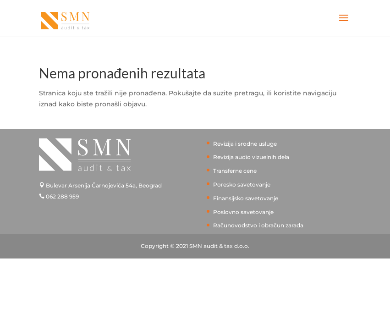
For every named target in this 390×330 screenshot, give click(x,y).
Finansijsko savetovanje (245, 198)
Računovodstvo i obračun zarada (258, 225)
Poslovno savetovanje (243, 212)
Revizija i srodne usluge (245, 143)
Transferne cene (235, 170)
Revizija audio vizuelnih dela (251, 157)
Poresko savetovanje (241, 184)
